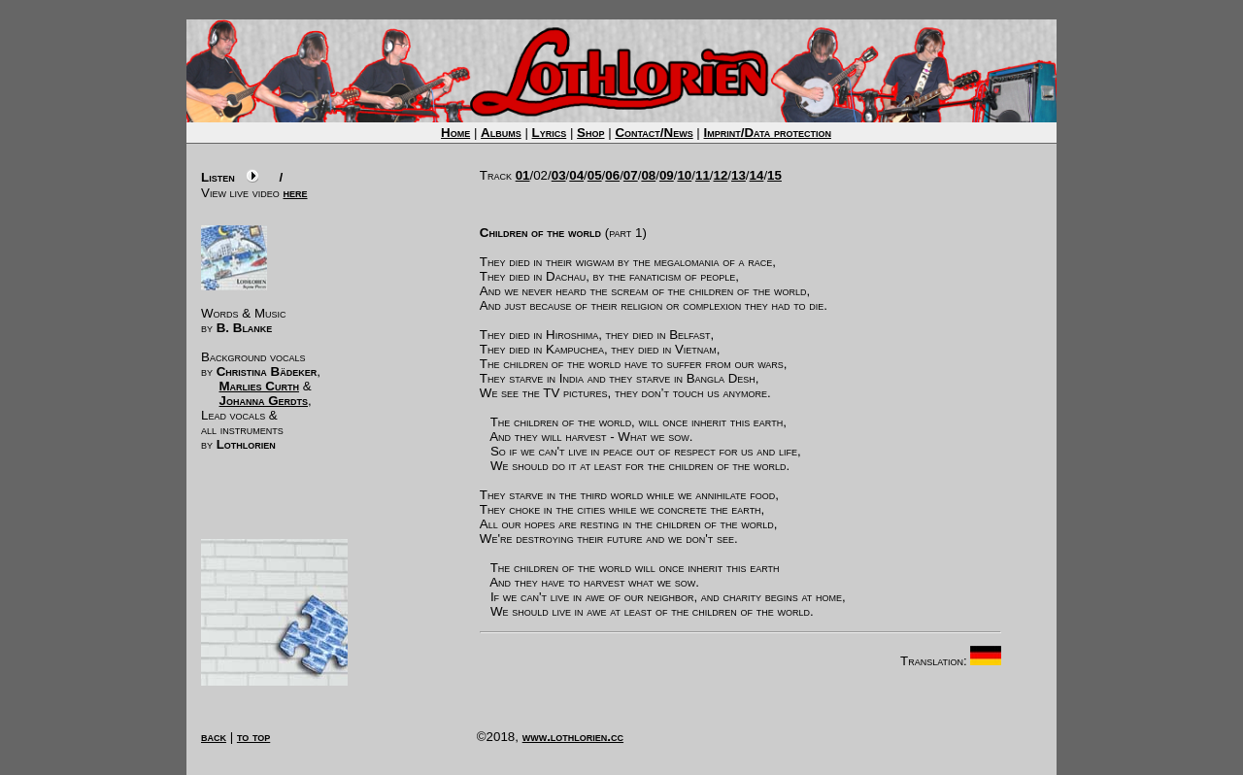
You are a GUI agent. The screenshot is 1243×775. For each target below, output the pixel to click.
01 (523, 175)
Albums (501, 132)
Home (455, 132)
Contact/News (653, 132)
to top (253, 736)
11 (702, 175)
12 (721, 175)
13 (738, 175)
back (213, 736)
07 (630, 175)
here (296, 192)
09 (666, 175)
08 (648, 175)
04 (576, 175)
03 (559, 175)
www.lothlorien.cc (572, 736)
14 (757, 175)
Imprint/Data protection (767, 132)
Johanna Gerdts (263, 400)
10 (684, 175)
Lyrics (549, 132)
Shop (590, 132)
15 (774, 175)
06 (612, 175)
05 (595, 175)
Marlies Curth (259, 386)
